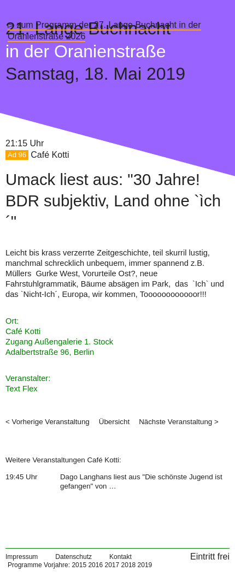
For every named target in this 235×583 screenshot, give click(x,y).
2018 (128, 565)
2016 (95, 565)
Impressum (21, 557)
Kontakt (120, 557)
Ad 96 (17, 155)
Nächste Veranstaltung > (179, 422)
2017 (111, 565)
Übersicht (114, 422)
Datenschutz (73, 557)
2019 (145, 565)
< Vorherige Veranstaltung (47, 422)
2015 (79, 565)
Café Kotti (50, 154)
